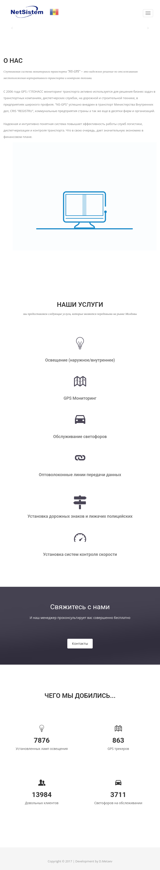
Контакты (80, 643)
